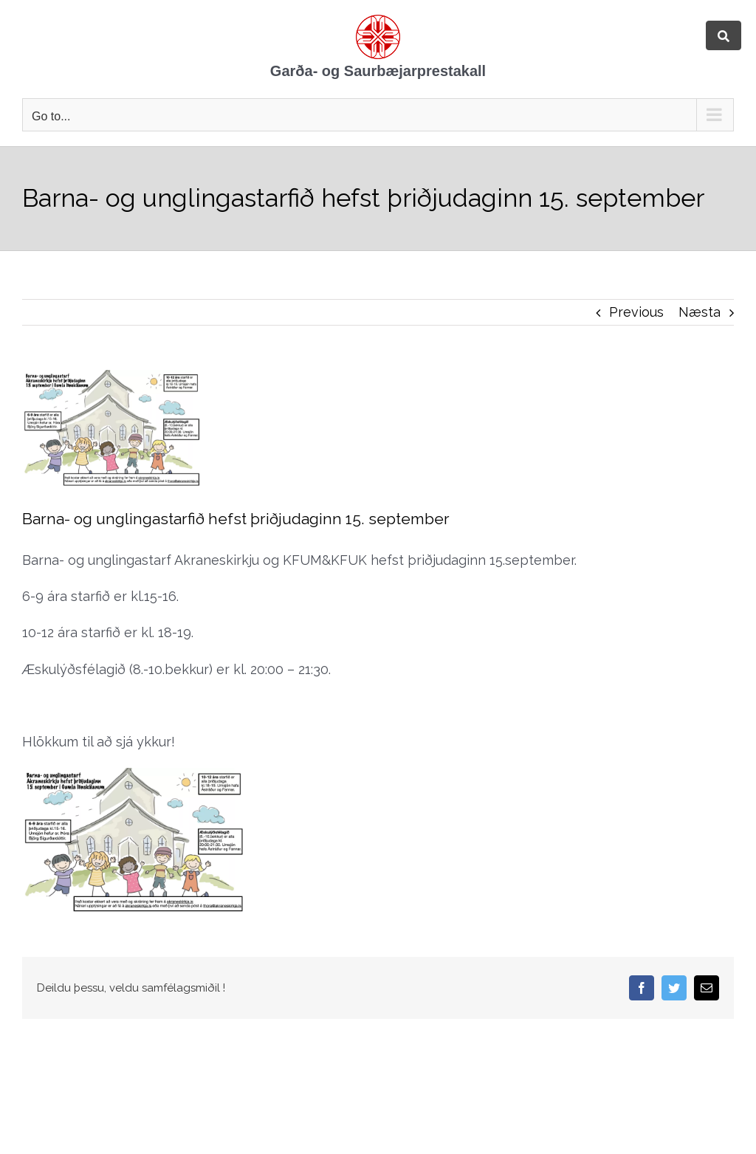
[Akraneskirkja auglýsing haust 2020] (200, 428)
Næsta (699, 312)
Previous (636, 312)
